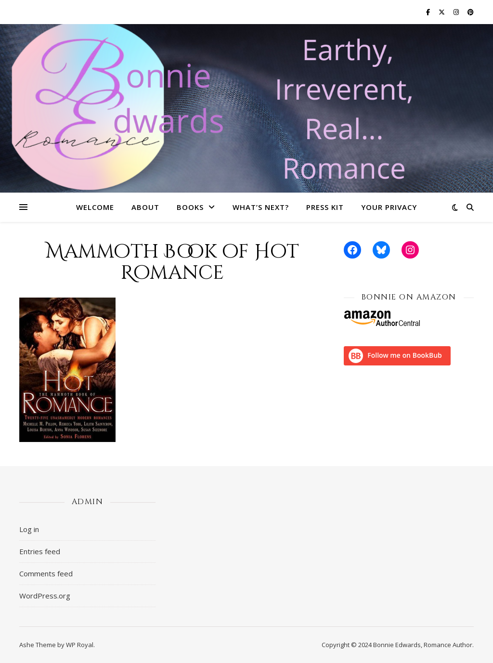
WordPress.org (44, 595)
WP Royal (79, 644)
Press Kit (325, 207)
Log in (29, 529)
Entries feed (39, 551)
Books (190, 207)
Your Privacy (389, 207)
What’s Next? (261, 207)
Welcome (95, 207)
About (145, 207)
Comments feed (46, 573)
